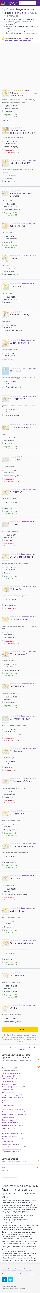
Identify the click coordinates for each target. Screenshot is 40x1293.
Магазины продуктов (8, 1068)
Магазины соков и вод (9, 1123)
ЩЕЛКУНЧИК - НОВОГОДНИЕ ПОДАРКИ (22, 131)
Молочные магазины (8, 1084)
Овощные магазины (8, 1081)
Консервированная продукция (11, 1095)
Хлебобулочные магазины (10, 1073)
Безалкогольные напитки (9, 1144)
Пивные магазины (7, 1141)
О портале (11, 1269)
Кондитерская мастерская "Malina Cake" (24, 94)
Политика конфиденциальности (22, 1271)
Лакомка (16, 751)
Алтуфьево (12, 1274)
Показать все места (9, 1176)
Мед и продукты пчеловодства (11, 1139)
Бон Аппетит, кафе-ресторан (21, 194)
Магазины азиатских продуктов (11, 1125)
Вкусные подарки (20, 427)
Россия (4, 1162)
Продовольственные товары (19, 1060)
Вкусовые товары (7, 1117)
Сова (13, 258)
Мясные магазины (7, 1076)
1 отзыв (26, 90)
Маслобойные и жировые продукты (13, 1133)
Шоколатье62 (18, 654)
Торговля (5, 1060)
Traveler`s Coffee (19, 343)
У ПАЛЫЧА (17, 492)
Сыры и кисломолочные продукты (12, 1109)
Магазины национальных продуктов (13, 1115)
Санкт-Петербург (21, 1274)
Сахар (3, 1131)
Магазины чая (6, 1103)
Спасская (31, 1274)
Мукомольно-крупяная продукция (12, 1112)
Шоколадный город (21, 557)
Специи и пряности (7, 1128)
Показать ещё (20, 1029)
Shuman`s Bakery (19, 314)
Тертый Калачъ (19, 619)
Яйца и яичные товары (9, 1136)
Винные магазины (7, 1106)
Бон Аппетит (17, 226)
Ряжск (3, 1167)
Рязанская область (14, 1162)
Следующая (20, 1049)
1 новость (5, 120)
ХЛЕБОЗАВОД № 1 (20, 163)
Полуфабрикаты (7, 1089)
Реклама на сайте (20, 1269)
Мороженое (5, 1100)
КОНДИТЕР (17, 399)
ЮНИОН (16, 371)
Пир (13, 1008)
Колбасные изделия (8, 1079)
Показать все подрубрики (11, 1151)
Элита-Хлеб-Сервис (21, 781)
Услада (15, 460)
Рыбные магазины (7, 1092)
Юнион (15, 878)
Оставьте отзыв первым (28, 128)
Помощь (4, 1269)
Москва (4, 1274)
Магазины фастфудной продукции (12, 1087)
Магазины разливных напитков (11, 1097)
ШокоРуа (16, 589)
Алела (14, 524)
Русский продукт (20, 719)
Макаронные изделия (8, 1120)
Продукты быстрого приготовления (13, 1147)
